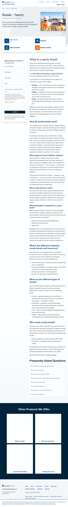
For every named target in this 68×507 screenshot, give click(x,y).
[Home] (8, 486)
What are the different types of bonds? (40, 374)
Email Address (8, 72)
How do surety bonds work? (37, 386)
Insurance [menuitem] (41, 2)
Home (3, 8)
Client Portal (39, 486)
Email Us (27, 492)
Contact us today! (51, 355)
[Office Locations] (18, 47)
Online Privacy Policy (7, 504)
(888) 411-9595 (36, 492)
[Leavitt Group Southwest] (8, 2)
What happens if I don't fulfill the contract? (41, 390)
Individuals (40, 489)
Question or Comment (10, 102)
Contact (46, 486)
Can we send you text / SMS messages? (14, 89)
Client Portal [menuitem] (55, 2)
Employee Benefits (30, 489)
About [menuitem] (48, 2)
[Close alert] (66, 501)
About (32, 486)
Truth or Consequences (17, 18)
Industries (47, 489)
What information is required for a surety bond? (42, 366)
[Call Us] (18, 41)
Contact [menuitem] (63, 2)
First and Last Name (9, 66)
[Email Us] (43, 41)
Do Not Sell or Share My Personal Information (44, 504)
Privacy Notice (28, 496)
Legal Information (5, 493)
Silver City (10, 18)
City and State (8, 78)
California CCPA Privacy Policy (41, 496)
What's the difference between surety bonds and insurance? (45, 378)
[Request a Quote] (49, 47)
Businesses (54, 486)
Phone (6, 83)
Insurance (8, 8)
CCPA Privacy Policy (20, 504)
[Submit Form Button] (15, 112)
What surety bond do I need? (38, 382)
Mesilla (6, 18)
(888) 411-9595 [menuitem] (61, 4)
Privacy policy (14, 99)
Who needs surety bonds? (37, 370)
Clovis (3, 18)
